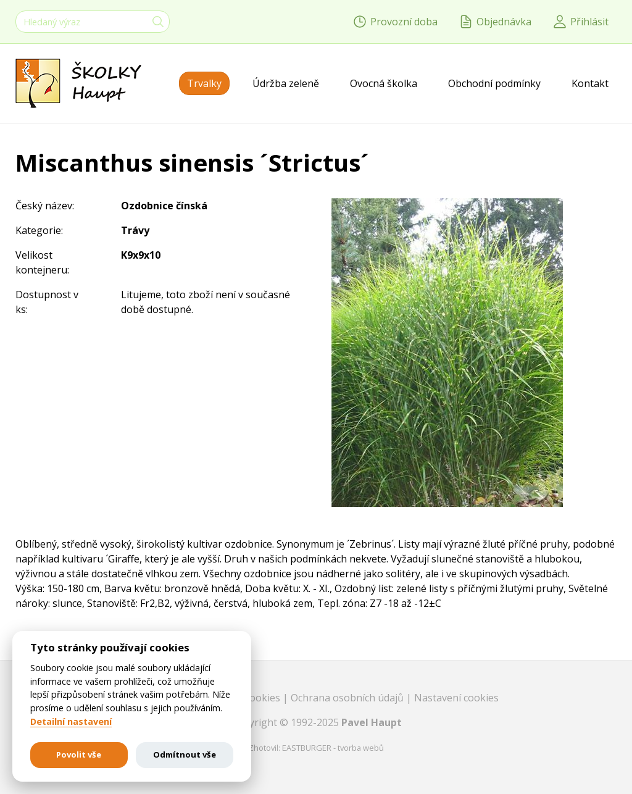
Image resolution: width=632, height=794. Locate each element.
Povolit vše (78, 754)
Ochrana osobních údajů (348, 697)
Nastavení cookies (456, 697)
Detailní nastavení (71, 721)
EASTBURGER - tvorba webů (333, 747)
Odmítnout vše (184, 754)
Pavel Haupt (371, 722)
